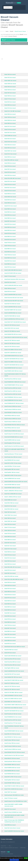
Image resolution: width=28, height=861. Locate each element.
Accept (25, 858)
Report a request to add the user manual (9, 847)
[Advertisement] (14, 59)
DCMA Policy (23, 847)
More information (14, 860)
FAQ (10, 845)
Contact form (3, 845)
